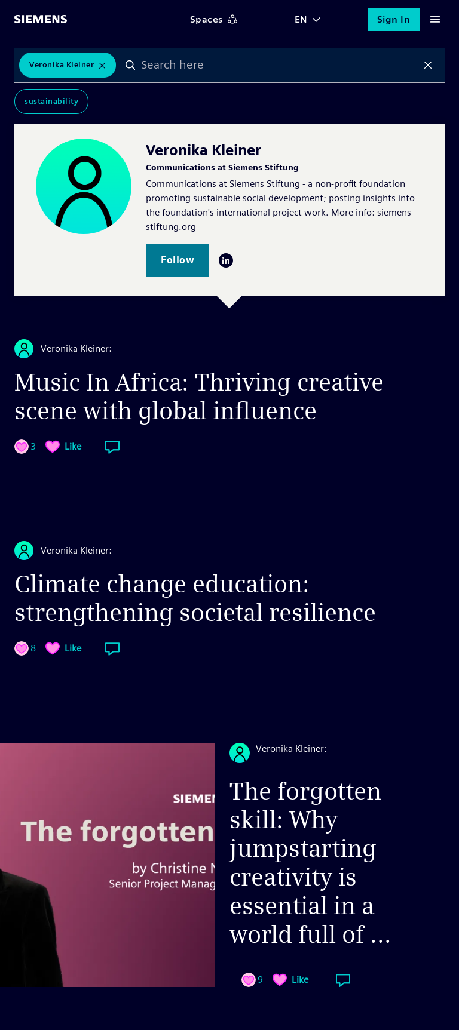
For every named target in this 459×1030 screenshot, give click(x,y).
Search (130, 65)
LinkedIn (226, 260)
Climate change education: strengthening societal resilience (195, 598)
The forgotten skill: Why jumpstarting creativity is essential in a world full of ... (310, 863)
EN (301, 19)
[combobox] (279, 65)
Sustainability (51, 101)
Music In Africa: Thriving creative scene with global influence (199, 396)
